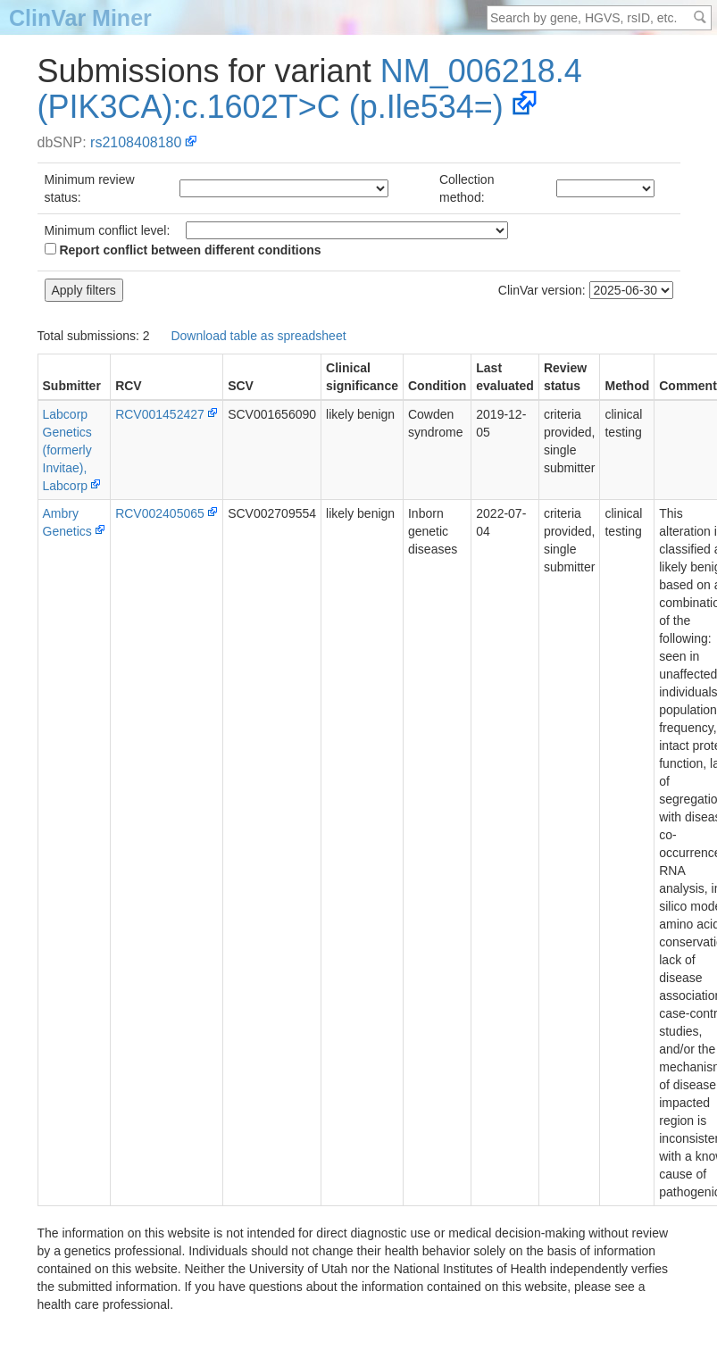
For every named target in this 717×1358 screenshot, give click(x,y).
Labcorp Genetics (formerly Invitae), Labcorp (67, 450)
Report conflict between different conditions (183, 250)
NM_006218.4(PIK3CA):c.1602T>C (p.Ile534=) (310, 89)
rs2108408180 (135, 142)
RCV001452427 (159, 414)
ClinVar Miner (80, 17)
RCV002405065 (159, 513)
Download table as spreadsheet (258, 336)
